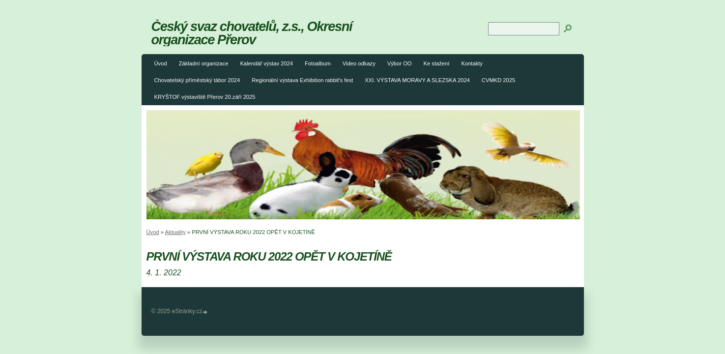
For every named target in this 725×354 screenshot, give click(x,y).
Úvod (160, 63)
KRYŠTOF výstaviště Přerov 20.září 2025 (205, 97)
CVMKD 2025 (498, 80)
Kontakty (472, 63)
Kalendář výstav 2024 (266, 63)
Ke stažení (437, 63)
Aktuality (175, 232)
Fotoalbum (318, 63)
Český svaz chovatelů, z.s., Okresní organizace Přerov (251, 33)
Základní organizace (204, 63)
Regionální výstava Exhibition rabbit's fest (302, 80)
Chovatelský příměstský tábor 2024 (197, 80)
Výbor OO (399, 63)
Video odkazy (359, 63)
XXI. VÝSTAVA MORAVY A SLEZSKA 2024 (417, 80)
